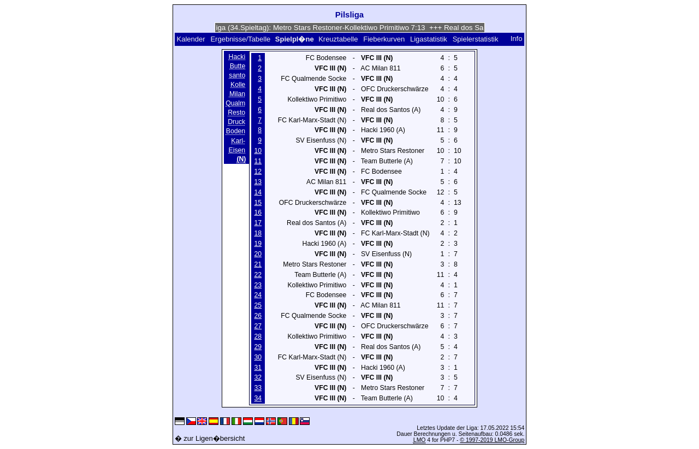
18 (258, 233)
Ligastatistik (428, 39)
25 (258, 305)
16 (258, 212)
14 (258, 192)
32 (258, 377)
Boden (235, 131)
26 (258, 316)
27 (258, 326)
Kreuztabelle (338, 39)
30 (258, 357)
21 (258, 264)
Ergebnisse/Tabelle (240, 39)
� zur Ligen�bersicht (210, 438)
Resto (236, 112)
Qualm (235, 103)
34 (258, 398)
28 (258, 336)
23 (258, 285)
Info (517, 39)
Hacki (237, 57)
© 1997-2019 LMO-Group (492, 440)
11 (258, 161)
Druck (236, 122)
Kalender (191, 39)
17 (258, 223)
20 (258, 254)
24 (258, 295)
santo (237, 75)
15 (258, 202)
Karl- (238, 141)
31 (258, 367)
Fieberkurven (384, 39)
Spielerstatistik (476, 39)
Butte (238, 66)
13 (258, 182)
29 (258, 347)
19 (258, 243)
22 (258, 275)
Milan (237, 94)
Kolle (237, 84)
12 (258, 171)
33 (258, 388)
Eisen (237, 150)
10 (258, 151)
